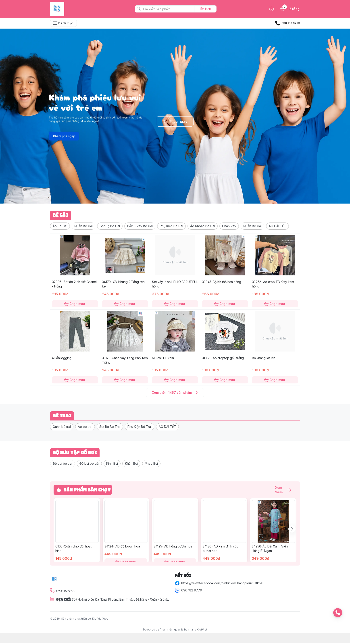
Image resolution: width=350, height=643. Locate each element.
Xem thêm (280, 490)
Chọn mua (75, 303)
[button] (60, 226)
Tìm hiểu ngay (175, 121)
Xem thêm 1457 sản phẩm (175, 392)
